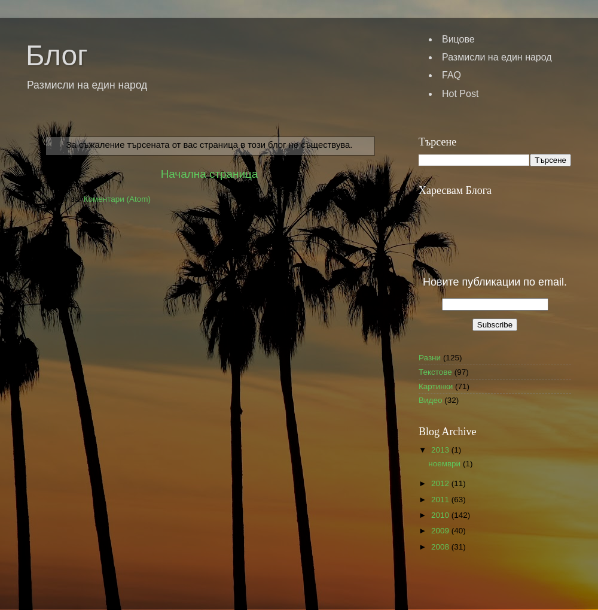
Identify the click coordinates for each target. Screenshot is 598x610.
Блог (57, 55)
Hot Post (460, 94)
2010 (441, 515)
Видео (430, 400)
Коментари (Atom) (117, 199)
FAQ (451, 75)
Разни (430, 357)
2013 (441, 449)
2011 (441, 499)
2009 (441, 530)
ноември (445, 463)
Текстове (435, 372)
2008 (441, 546)
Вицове (458, 39)
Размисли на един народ (497, 57)
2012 (441, 483)
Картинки (436, 386)
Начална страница (209, 174)
